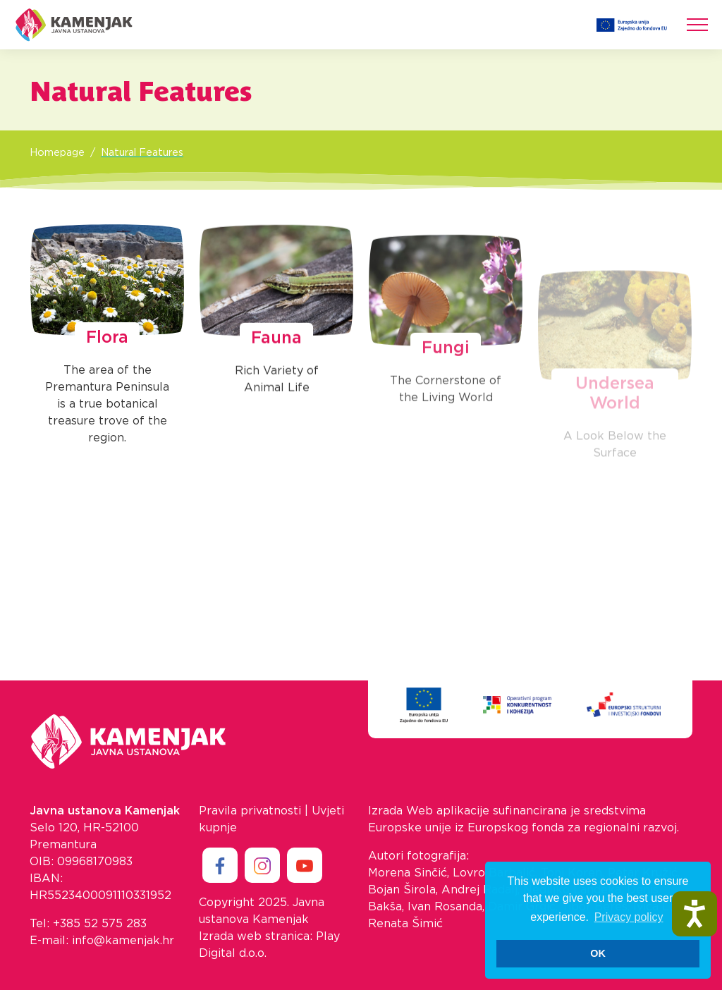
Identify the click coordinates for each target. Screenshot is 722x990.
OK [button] (598, 953)
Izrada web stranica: (255, 936)
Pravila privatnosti (250, 811)
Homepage (57, 152)
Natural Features (142, 152)
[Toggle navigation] (697, 24)
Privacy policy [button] (628, 917)
